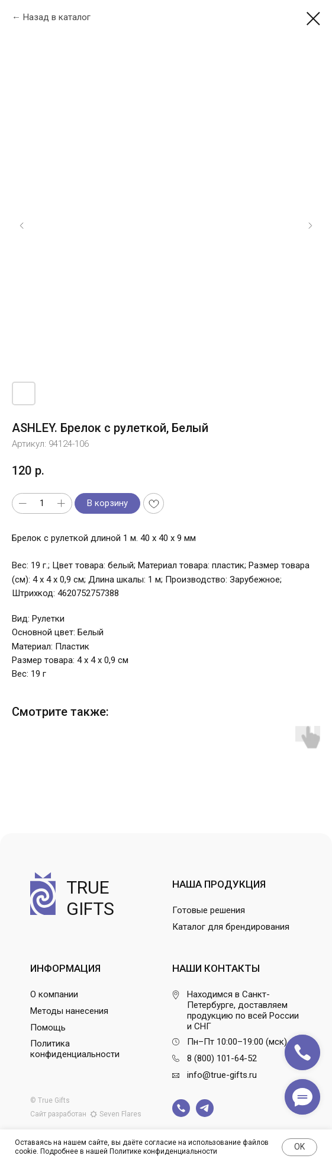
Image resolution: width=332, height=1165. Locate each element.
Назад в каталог (57, 17)
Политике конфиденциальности (163, 1151)
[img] (181, 1108)
